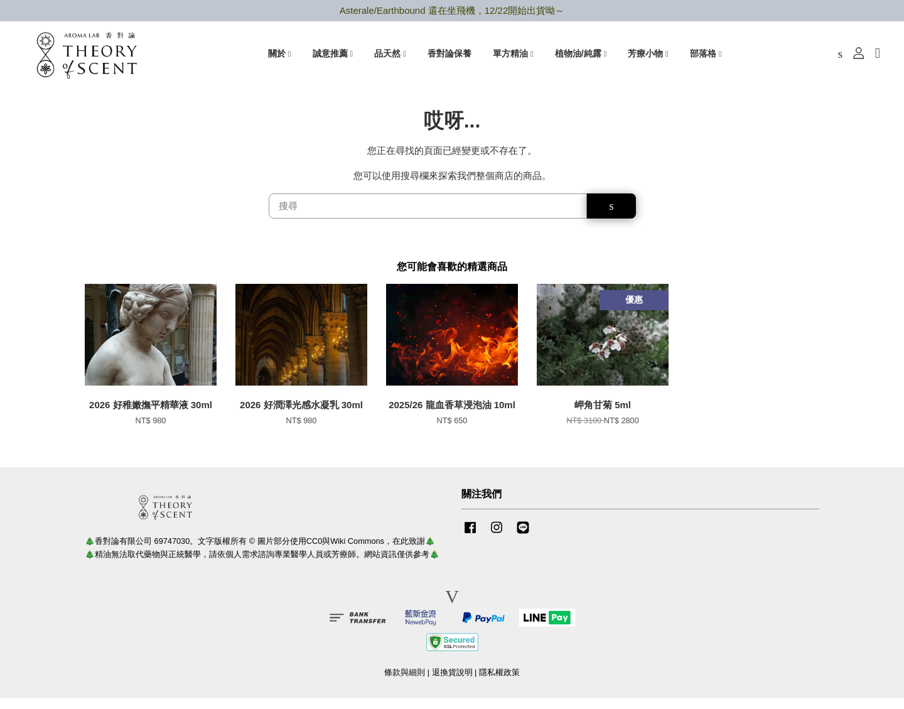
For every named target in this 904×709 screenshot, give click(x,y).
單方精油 (513, 57)
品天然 (390, 57)
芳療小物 (648, 57)
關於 (279, 57)
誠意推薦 (333, 57)
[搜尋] (428, 217)
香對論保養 (449, 57)
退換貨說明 (452, 683)
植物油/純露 (580, 57)
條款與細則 (404, 683)
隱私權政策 (499, 683)
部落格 (706, 57)
